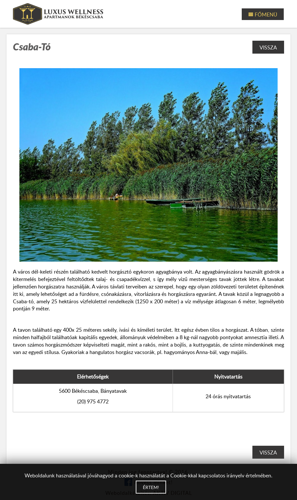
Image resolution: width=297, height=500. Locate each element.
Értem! (151, 487)
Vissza (268, 47)
